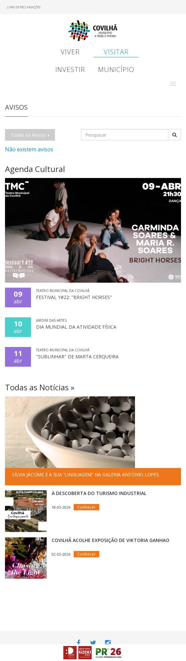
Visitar (116, 51)
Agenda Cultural (35, 168)
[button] (173, 83)
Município (116, 69)
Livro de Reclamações (23, 7)
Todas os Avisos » (30, 135)
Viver (70, 51)
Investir (70, 69)
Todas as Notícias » (39, 387)
